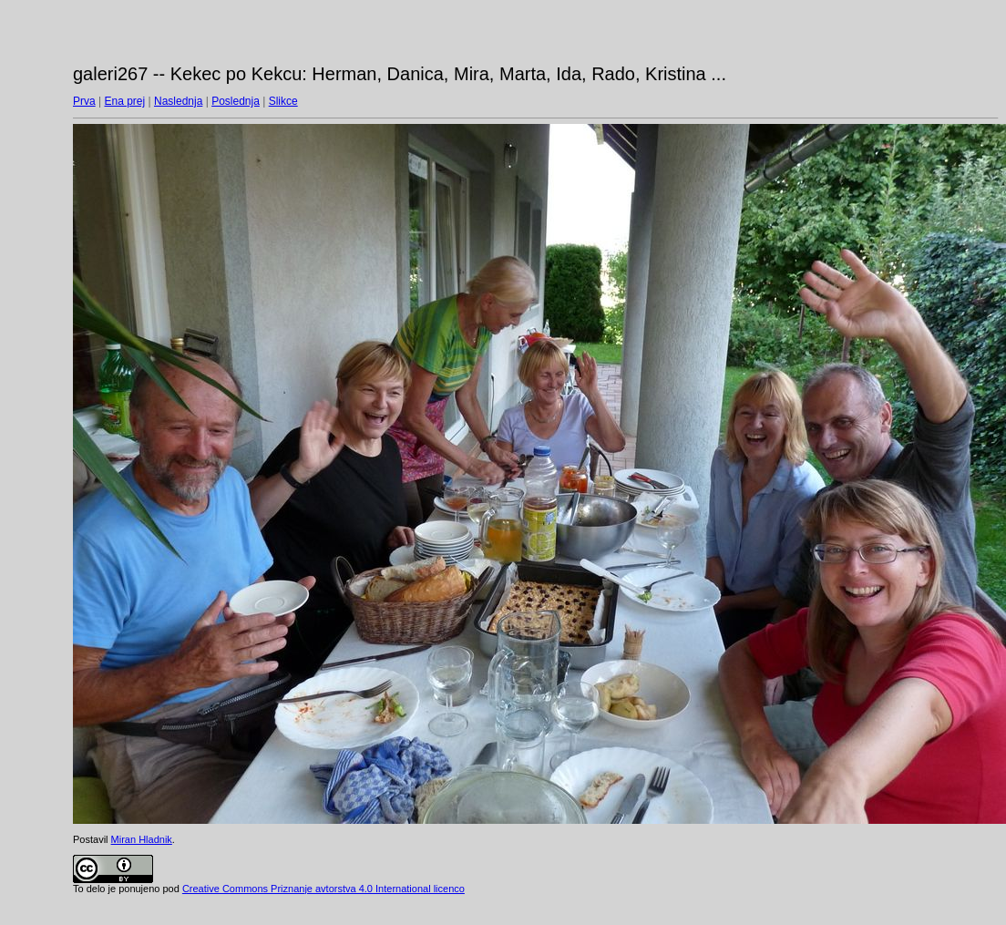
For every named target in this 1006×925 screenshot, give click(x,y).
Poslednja (235, 101)
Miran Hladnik (141, 839)
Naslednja (178, 101)
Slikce (283, 101)
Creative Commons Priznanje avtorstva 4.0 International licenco (323, 888)
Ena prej (124, 101)
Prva (84, 101)
